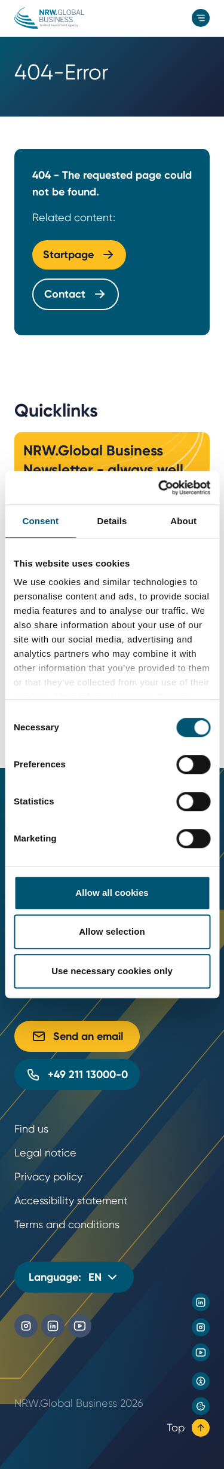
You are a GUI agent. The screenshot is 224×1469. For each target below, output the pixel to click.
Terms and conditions (66, 1224)
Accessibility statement (71, 1200)
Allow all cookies (112, 892)
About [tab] (183, 521)
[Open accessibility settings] (201, 1381)
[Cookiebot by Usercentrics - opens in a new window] (159, 487)
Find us (31, 1128)
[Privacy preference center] (201, 1406)
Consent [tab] (40, 521)
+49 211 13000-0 (77, 1074)
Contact (75, 294)
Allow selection (112, 931)
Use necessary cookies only (112, 971)
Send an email (77, 1036)
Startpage (79, 254)
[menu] (201, 18)
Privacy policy (48, 1176)
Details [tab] (112, 521)
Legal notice (45, 1152)
